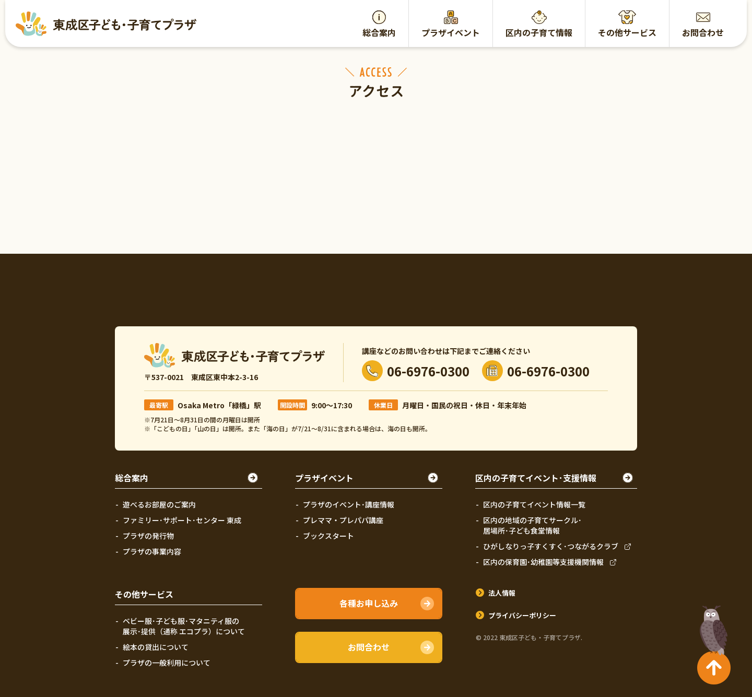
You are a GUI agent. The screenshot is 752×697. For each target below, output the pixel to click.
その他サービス (627, 32)
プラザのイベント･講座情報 (348, 504)
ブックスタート (328, 535)
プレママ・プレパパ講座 (343, 520)
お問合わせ (703, 32)
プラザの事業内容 (152, 551)
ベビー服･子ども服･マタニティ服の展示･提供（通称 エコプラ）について (184, 626)
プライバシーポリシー (522, 615)
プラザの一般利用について (166, 662)
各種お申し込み (368, 603)
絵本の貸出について (156, 647)
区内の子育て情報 (539, 32)
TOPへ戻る (711, 626)
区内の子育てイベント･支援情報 (535, 477)
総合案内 (379, 32)
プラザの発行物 (148, 535)
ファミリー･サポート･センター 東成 (182, 520)
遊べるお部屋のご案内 (159, 504)
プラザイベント (450, 32)
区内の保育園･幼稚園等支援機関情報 (543, 562)
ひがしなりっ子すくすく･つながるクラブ (550, 546)
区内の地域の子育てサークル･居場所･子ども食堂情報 (532, 525)
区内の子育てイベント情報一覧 (534, 504)
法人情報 (501, 593)
